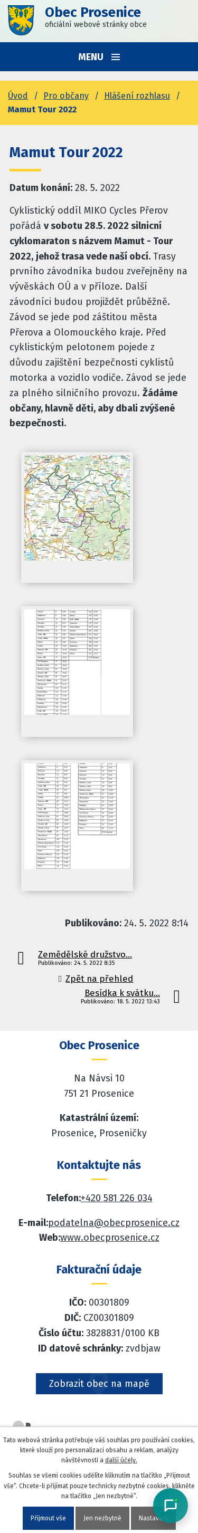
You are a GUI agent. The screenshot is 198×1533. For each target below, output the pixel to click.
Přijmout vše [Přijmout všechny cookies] (48, 1518)
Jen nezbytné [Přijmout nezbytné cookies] (102, 1518)
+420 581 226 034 (117, 1198)
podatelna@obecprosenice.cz (114, 1223)
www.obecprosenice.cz (109, 1237)
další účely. (121, 1460)
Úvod (18, 96)
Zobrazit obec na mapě (99, 1384)
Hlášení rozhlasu (137, 96)
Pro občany (66, 96)
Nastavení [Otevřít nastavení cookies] (153, 1518)
